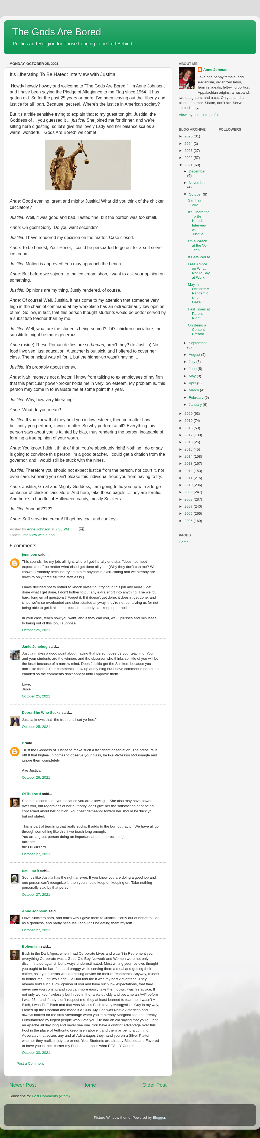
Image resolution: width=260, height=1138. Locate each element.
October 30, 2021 (36, 1053)
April (193, 383)
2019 (189, 421)
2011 (189, 478)
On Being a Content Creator (197, 329)
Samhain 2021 (195, 202)
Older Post (154, 1085)
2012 (189, 471)
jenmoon (29, 554)
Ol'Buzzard (31, 794)
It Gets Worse (199, 257)
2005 (189, 521)
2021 (189, 165)
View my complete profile (199, 115)
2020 (189, 413)
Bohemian (31, 946)
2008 (189, 499)
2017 (189, 435)
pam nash (30, 870)
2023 (189, 151)
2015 (189, 449)
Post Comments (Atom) (51, 1096)
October (196, 194)
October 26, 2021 (36, 777)
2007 (189, 506)
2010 (189, 485)
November (197, 183)
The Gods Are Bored (56, 31)
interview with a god (38, 535)
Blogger (159, 1117)
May (193, 376)
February (196, 397)
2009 (189, 492)
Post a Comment (30, 1063)
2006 (189, 513)
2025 (189, 136)
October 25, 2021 (36, 630)
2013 (189, 463)
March (194, 390)
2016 (189, 442)
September (198, 343)
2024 (189, 144)
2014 (189, 456)
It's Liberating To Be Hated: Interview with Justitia (199, 223)
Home (89, 1085)
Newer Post (22, 1085)
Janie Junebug (35, 647)
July (192, 362)
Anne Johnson (34, 911)
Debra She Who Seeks (41, 713)
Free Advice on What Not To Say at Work (199, 270)
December (197, 171)
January (196, 405)
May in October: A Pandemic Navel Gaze (198, 293)
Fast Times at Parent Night (199, 313)
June (193, 369)
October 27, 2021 (36, 854)
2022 (189, 158)
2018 (189, 428)
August (195, 355)
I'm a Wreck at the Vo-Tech (198, 245)
